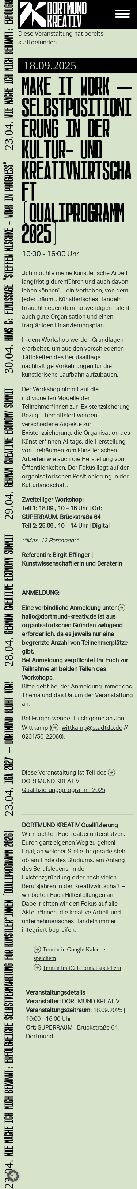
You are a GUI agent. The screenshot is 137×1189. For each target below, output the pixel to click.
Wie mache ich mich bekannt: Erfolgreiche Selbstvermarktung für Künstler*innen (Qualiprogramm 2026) (7, 1008)
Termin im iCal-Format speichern (82, 968)
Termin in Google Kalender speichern (70, 953)
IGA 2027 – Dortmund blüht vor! (7, 749)
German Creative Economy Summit (7, 601)
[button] (13, 1176)
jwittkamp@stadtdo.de (91, 727)
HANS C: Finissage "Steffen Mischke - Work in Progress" (7, 268)
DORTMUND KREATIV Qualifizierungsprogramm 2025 (63, 785)
